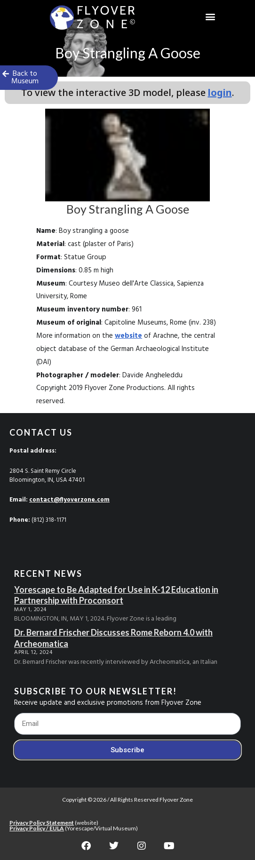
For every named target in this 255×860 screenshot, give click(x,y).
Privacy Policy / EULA (36, 828)
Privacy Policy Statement (41, 822)
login (220, 92)
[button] (210, 16)
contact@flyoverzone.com (69, 500)
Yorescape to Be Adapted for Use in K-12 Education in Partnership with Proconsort (116, 594)
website (128, 336)
